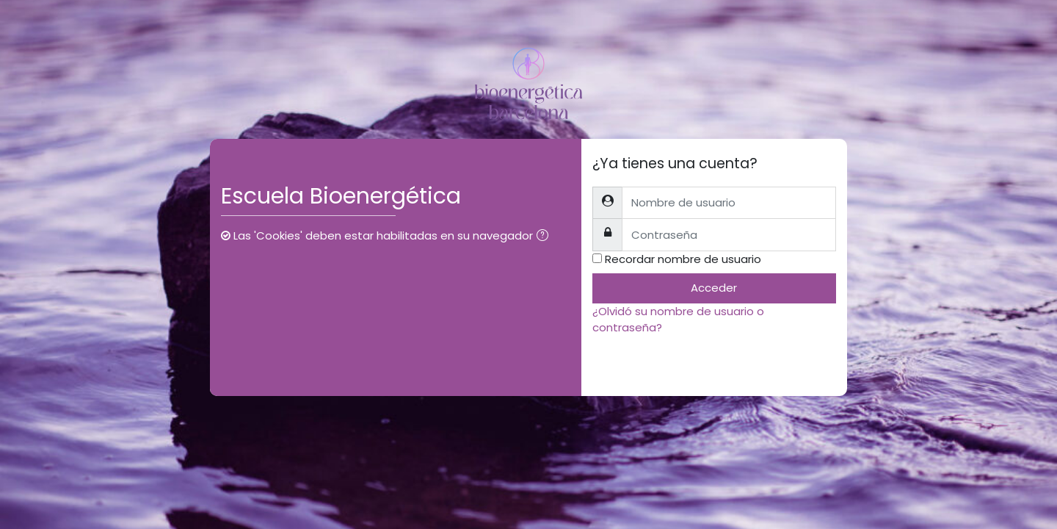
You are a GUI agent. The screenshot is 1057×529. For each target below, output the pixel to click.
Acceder (714, 287)
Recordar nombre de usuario (683, 259)
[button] (545, 237)
